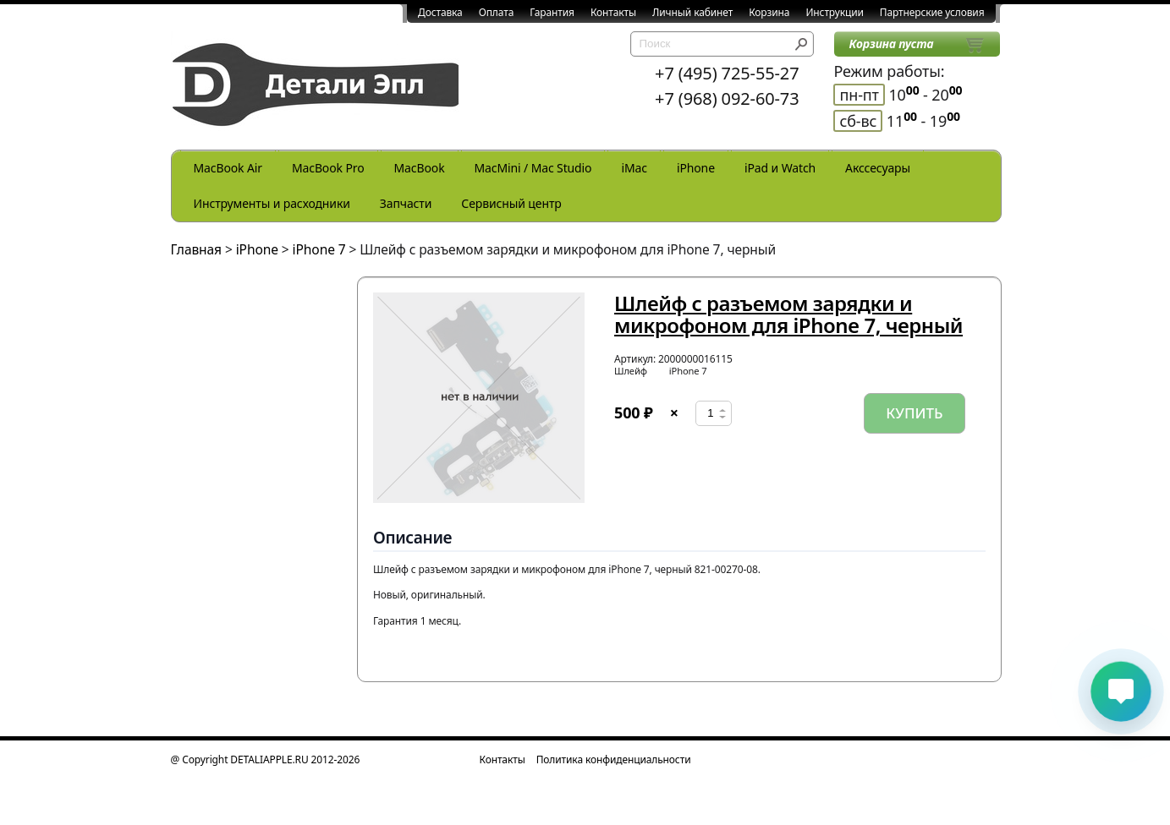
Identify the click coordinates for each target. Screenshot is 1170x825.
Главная (196, 249)
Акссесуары (877, 168)
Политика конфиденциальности (613, 759)
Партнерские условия (932, 12)
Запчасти (406, 203)
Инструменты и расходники (272, 203)
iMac (633, 168)
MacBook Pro (328, 168)
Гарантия (552, 12)
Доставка (440, 12)
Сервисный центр (511, 203)
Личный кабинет (692, 12)
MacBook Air (228, 168)
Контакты (613, 12)
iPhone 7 (319, 249)
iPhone (696, 168)
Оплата (496, 12)
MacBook (419, 168)
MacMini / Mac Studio (533, 168)
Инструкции (834, 12)
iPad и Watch (780, 168)
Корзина (769, 12)
